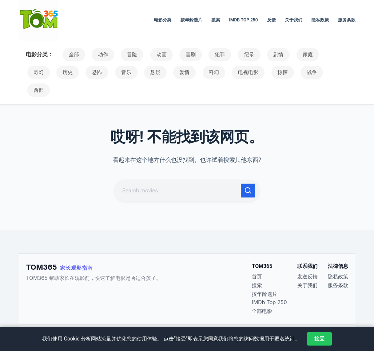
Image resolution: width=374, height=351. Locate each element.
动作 (99, 54)
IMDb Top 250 (243, 20)
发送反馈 (307, 276)
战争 (263, 72)
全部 (72, 54)
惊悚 (236, 72)
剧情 (261, 54)
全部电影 (262, 311)
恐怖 (64, 72)
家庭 (288, 54)
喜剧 (180, 54)
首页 (257, 276)
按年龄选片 (191, 20)
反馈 (271, 20)
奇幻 (315, 54)
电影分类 (162, 20)
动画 (153, 54)
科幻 (172, 72)
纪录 (234, 54)
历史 (37, 72)
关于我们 (293, 20)
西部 (290, 72)
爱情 (145, 72)
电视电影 (204, 72)
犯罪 (207, 54)
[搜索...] (178, 173)
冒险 (126, 54)
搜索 (215, 20)
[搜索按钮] (248, 173)
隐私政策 (320, 20)
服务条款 (346, 20)
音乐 (91, 72)
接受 (319, 339)
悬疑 (118, 72)
